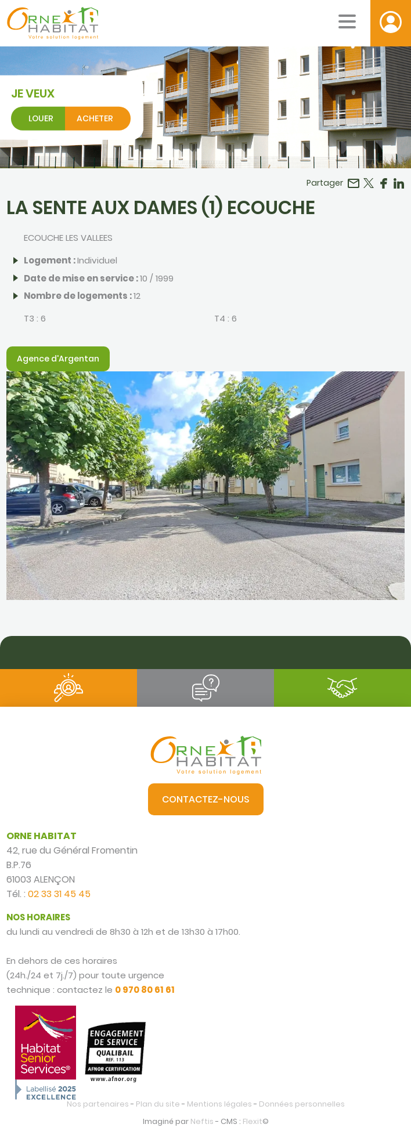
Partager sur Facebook (384, 183)
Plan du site (158, 1103)
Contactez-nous (206, 799)
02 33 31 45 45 (59, 894)
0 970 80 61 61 (145, 990)
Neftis (202, 1121)
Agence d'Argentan (58, 358)
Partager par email (353, 183)
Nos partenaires (98, 1103)
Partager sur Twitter (368, 183)
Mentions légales (219, 1103)
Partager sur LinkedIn (399, 183)
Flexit (252, 1121)
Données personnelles (302, 1103)
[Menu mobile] (347, 21)
